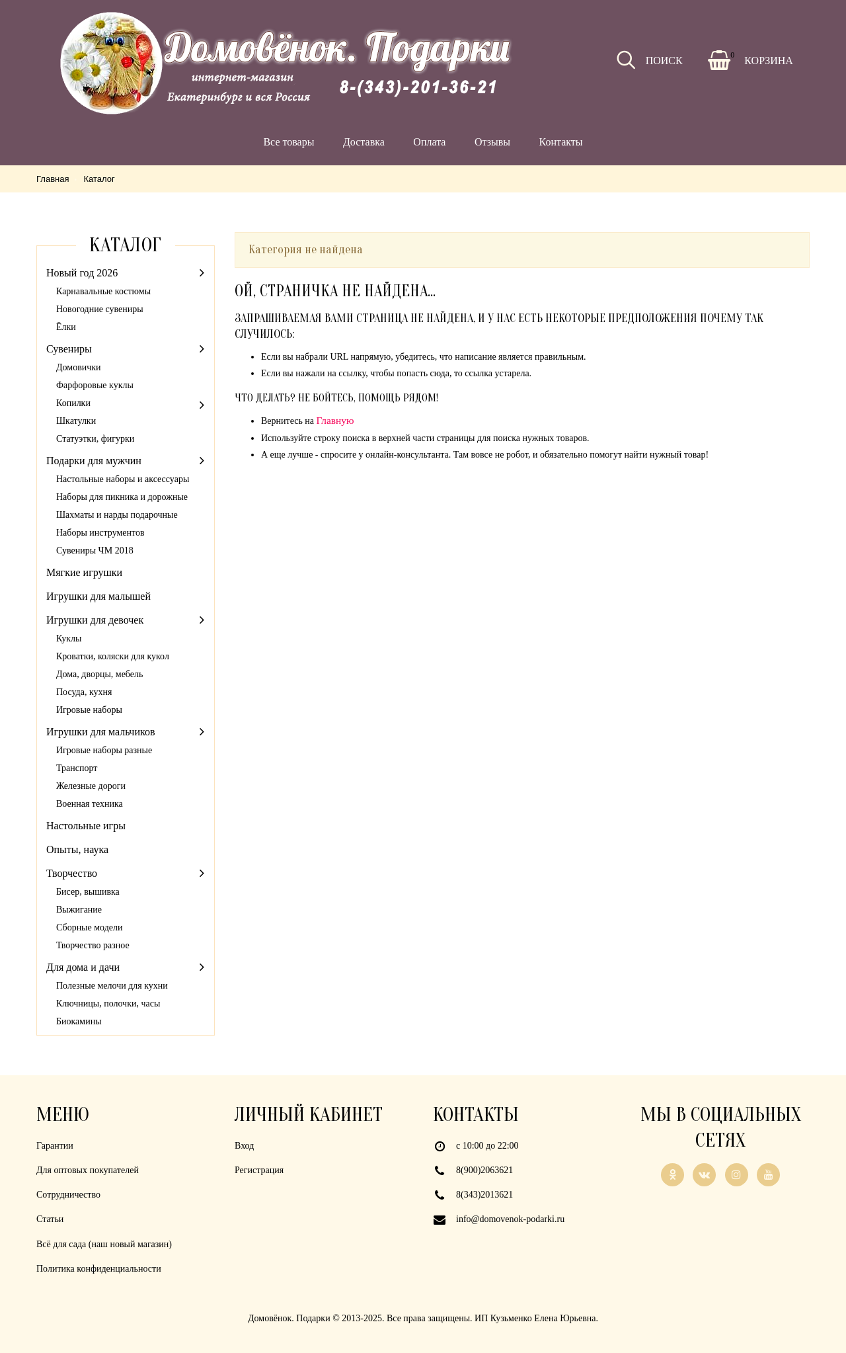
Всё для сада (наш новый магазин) (104, 1244)
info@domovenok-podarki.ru (510, 1219)
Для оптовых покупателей (87, 1170)
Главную (335, 420)
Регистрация (259, 1170)
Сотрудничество (68, 1195)
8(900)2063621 (484, 1170)
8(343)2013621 (484, 1195)
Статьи (49, 1219)
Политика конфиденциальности (98, 1269)
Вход (244, 1146)
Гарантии (54, 1146)
